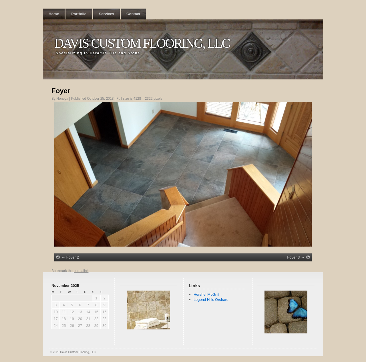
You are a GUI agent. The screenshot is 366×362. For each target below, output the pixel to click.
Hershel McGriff (206, 294)
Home (54, 14)
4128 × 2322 (143, 99)
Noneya (62, 99)
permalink (80, 271)
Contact (133, 14)
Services (106, 14)
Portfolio (78, 14)
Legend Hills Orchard (211, 299)
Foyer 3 (293, 257)
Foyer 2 (72, 257)
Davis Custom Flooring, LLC (142, 43)
